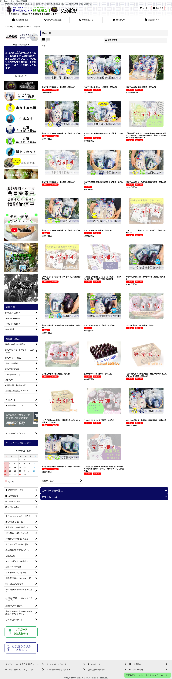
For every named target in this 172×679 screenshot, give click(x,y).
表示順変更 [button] (111, 40)
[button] (20, 20)
